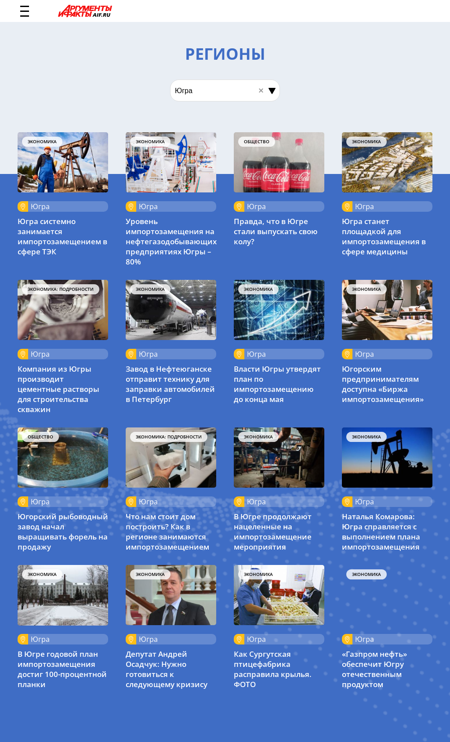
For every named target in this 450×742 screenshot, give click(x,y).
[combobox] (225, 90)
